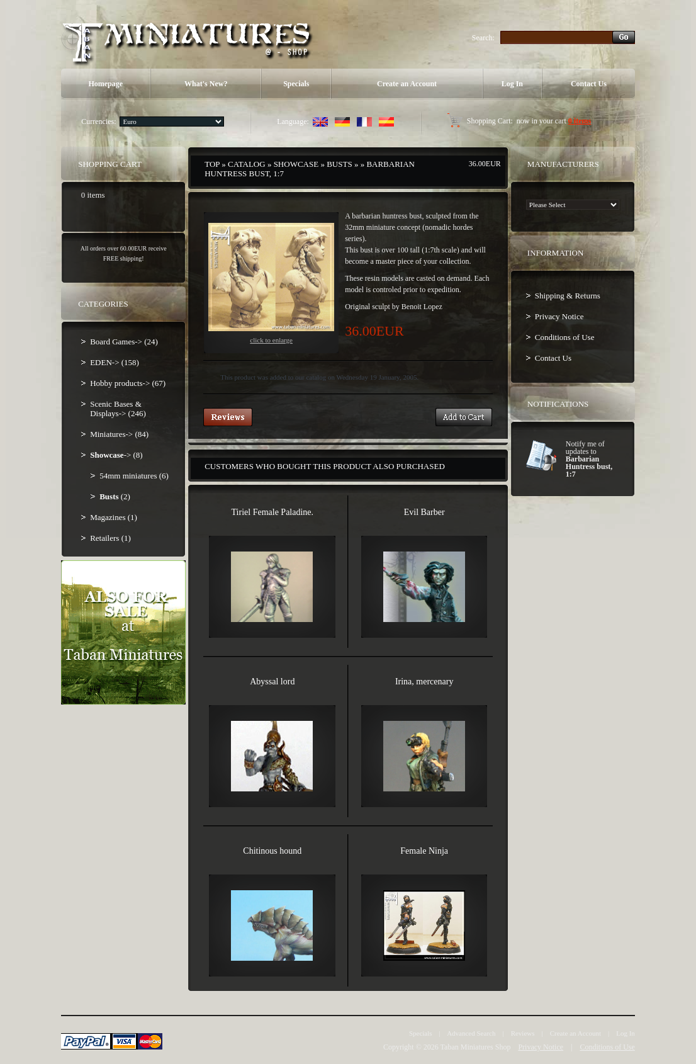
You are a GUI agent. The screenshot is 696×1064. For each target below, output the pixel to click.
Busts (339, 164)
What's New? (205, 83)
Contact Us (589, 83)
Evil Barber (424, 512)
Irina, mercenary (424, 681)
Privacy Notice (559, 316)
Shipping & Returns (567, 295)
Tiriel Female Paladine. (273, 512)
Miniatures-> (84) (119, 434)
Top (212, 164)
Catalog (247, 164)
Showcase (296, 164)
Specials (296, 83)
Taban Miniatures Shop (476, 1047)
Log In (512, 83)
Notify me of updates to (589, 458)
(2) (114, 496)
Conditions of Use (565, 337)
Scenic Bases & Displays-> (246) (118, 408)
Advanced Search (471, 1033)
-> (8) (116, 455)
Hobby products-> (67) (128, 383)
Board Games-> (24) (124, 341)
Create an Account (407, 83)
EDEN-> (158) (114, 362)
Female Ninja (424, 851)
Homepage (105, 83)
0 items (579, 120)
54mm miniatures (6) (134, 475)
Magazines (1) (113, 517)
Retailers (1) (110, 538)
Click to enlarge (271, 283)
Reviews (523, 1033)
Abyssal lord (272, 681)
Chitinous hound (272, 851)
